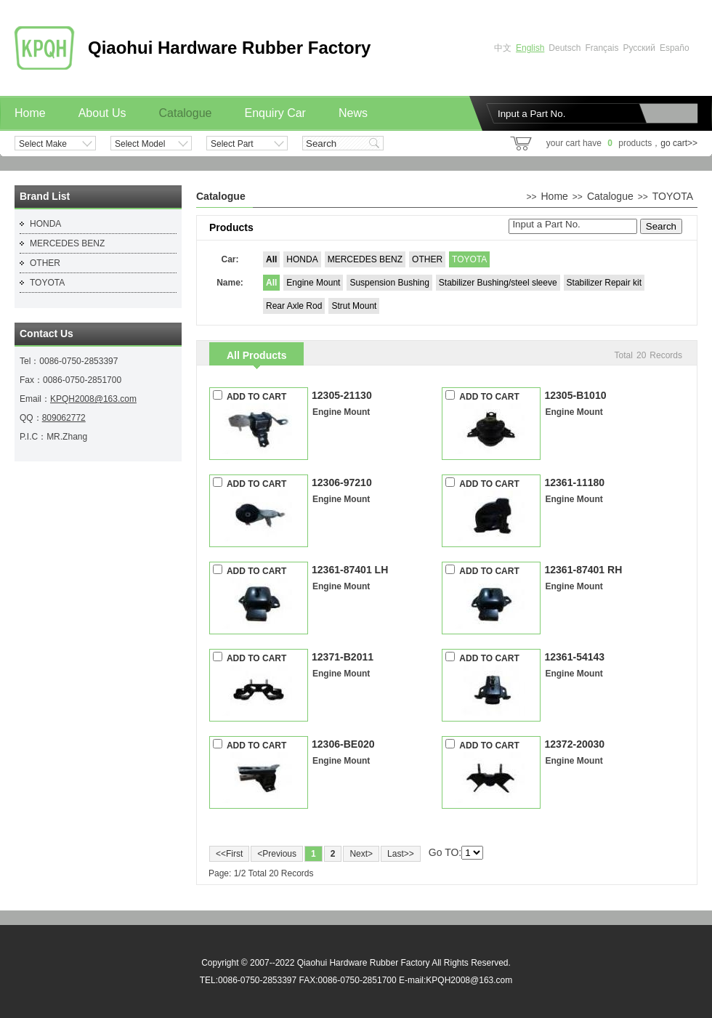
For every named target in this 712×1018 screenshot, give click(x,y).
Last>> (400, 854)
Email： (35, 399)
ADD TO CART (249, 396)
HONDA (301, 259)
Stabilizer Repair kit (604, 283)
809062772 (64, 418)
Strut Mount (353, 306)
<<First (229, 854)
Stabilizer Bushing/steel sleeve (498, 283)
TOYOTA (469, 259)
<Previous (276, 854)
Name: (230, 283)
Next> (361, 854)
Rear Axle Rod (294, 306)
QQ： (31, 418)
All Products (256, 355)
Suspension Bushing (389, 283)
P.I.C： (33, 437)
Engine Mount (313, 283)
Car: (229, 259)
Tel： (29, 361)
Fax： (31, 380)
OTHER (427, 259)
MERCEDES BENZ (365, 259)
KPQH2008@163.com (93, 399)
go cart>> (678, 143)
